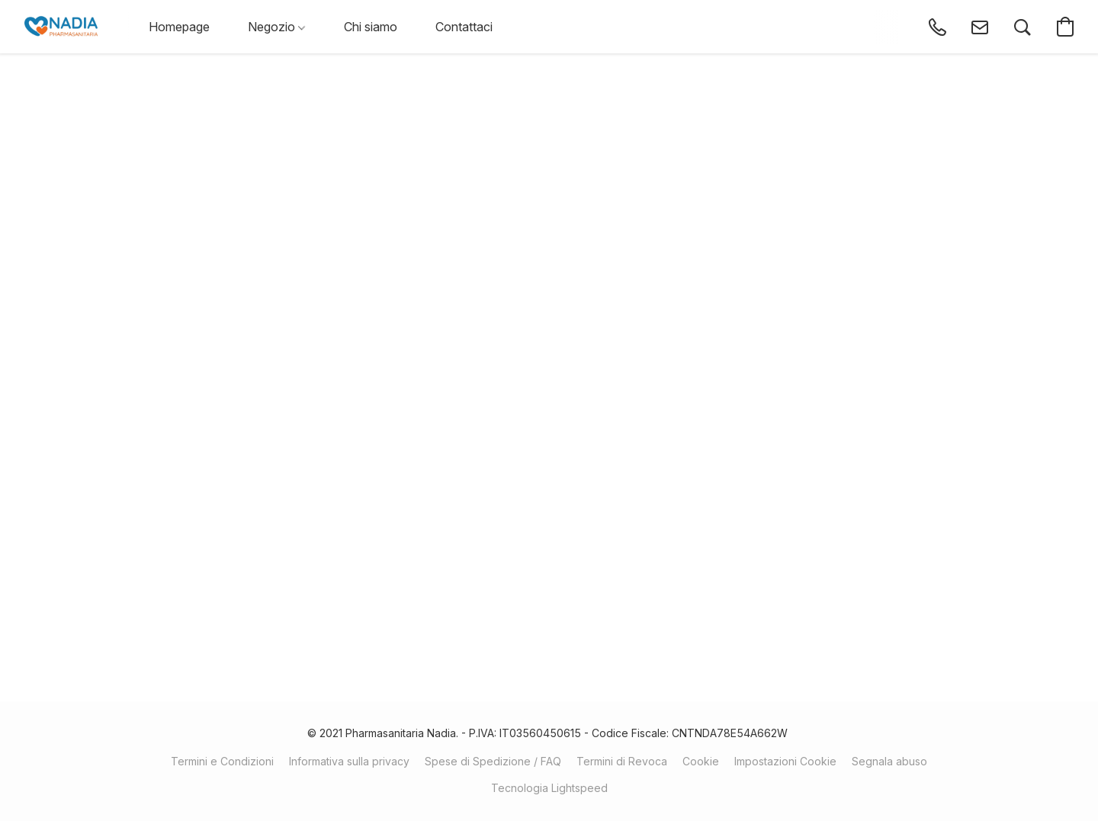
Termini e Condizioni (222, 761)
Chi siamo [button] (370, 26)
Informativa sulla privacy (349, 761)
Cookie (700, 761)
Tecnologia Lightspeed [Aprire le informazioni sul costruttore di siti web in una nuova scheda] (549, 787)
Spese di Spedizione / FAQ (493, 761)
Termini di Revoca (621, 761)
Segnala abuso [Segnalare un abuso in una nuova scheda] (889, 761)
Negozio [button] (276, 26)
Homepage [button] (179, 26)
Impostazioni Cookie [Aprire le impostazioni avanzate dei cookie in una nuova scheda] (785, 761)
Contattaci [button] (464, 26)
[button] (61, 27)
